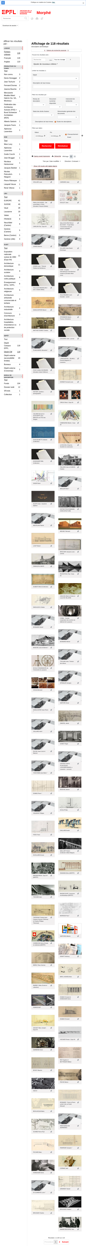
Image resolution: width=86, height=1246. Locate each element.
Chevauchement (72, 134)
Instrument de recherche (70, 100)
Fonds (12, 383)
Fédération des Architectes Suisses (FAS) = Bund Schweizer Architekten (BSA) (12, 111)
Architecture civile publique (12, 277)
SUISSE (12, 204)
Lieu (5, 193)
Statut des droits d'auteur (41, 111)
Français (12, 58)
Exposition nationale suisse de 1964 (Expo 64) (12, 256)
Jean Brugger (12, 158)
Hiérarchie (56, 156)
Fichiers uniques (12, 53)
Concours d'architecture (12, 314)
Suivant (65, 1242)
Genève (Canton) (12, 230)
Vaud (12, 208)
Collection (12, 394)
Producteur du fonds (10, 67)
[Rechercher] (12, 18)
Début (37, 132)
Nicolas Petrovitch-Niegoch (12, 174)
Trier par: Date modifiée (51, 161)
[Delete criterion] (70, 59)
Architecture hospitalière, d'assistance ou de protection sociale (12, 325)
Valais (12, 215)
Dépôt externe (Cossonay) (12, 369)
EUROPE (12, 201)
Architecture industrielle (12, 308)
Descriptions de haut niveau (44, 121)
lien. (53, 2)
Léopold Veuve (12, 184)
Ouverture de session (10, 25)
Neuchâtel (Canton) (12, 224)
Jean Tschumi (12, 82)
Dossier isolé (12, 387)
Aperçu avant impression (41, 156)
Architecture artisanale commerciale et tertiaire (12, 299)
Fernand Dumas (12, 85)
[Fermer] (83, 3)
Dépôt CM (12, 352)
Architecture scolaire (12, 271)
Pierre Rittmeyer (12, 181)
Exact (69, 137)
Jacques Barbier (12, 168)
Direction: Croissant (72, 161)
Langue (7, 48)
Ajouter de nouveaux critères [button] (44, 64)
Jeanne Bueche (12, 89)
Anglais (12, 62)
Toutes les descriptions (64, 121)
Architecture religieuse (12, 290)
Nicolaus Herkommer (12, 163)
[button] (36, 18)
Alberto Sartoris (12, 121)
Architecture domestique (12, 264)
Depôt (6, 336)
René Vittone (12, 188)
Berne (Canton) (12, 235)
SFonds (12, 391)
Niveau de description (8, 376)
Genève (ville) (12, 239)
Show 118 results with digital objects (44, 166)
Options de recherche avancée (56, 50)
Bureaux (12, 364)
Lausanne (12, 212)
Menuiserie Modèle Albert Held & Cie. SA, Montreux (12, 97)
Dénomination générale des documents (66, 112)
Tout (5, 71)
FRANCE (12, 219)
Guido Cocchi (12, 154)
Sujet (6, 244)
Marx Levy (12, 144)
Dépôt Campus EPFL (12, 345)
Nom (5, 137)
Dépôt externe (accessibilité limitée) (12, 358)
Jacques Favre (12, 125)
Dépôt (35, 75)
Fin (51, 132)
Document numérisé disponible (52, 101)
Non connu (12, 74)
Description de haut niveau (41, 83)
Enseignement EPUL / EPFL (12, 283)
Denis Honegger (12, 78)
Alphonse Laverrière (12, 130)
